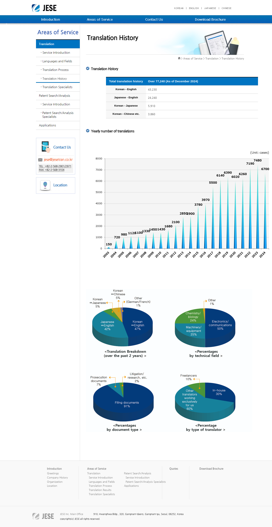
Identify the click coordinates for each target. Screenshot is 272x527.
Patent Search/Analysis (137, 473)
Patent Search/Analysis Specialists (146, 481)
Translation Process (100, 485)
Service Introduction (101, 477)
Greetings (53, 473)
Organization (55, 481)
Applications (131, 485)
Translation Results (100, 489)
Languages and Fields (102, 481)
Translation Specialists (102, 494)
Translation (93, 473)
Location (52, 485)
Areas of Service (192, 58)
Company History (57, 477)
